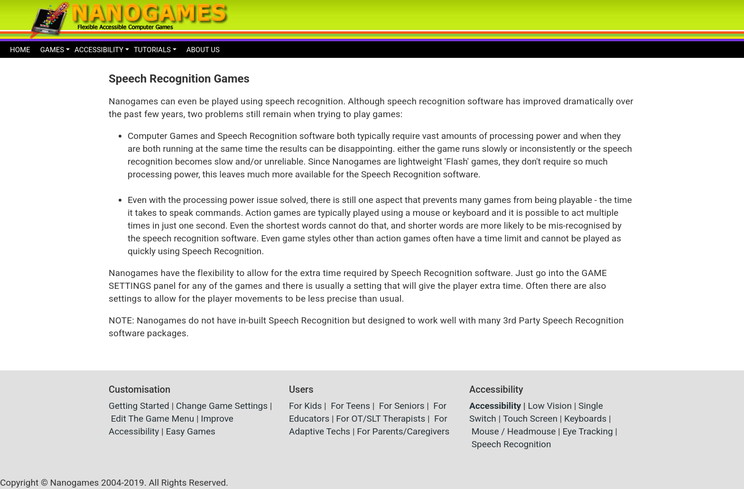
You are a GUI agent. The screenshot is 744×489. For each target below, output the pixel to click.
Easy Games (190, 431)
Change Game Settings (222, 405)
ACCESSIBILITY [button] (98, 50)
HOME (20, 50)
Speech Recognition (511, 444)
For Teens (350, 405)
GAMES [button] (52, 50)
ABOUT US (203, 50)
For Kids (305, 405)
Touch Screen (530, 418)
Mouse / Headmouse (514, 431)
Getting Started (139, 405)
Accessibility (495, 405)
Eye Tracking (587, 431)
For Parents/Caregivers (403, 431)
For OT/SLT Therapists (380, 418)
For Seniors (402, 405)
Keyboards (585, 418)
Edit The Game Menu (152, 418)
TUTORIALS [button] (152, 50)
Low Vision (550, 405)
